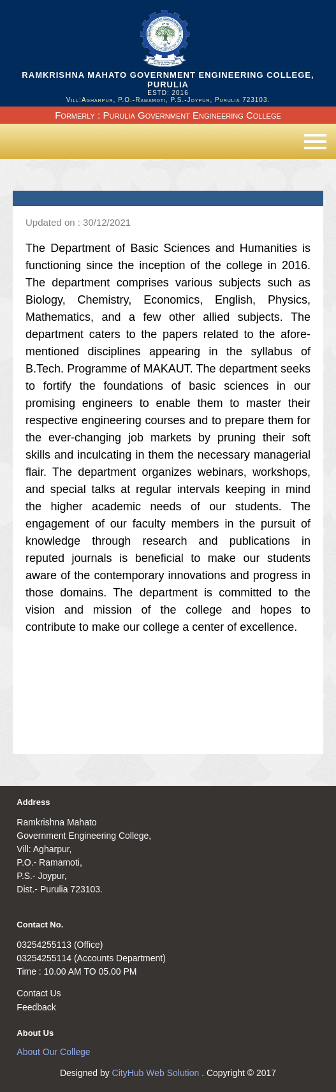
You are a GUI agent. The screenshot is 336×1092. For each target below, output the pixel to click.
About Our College (53, 1052)
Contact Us (39, 993)
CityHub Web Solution (157, 1073)
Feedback (36, 1007)
